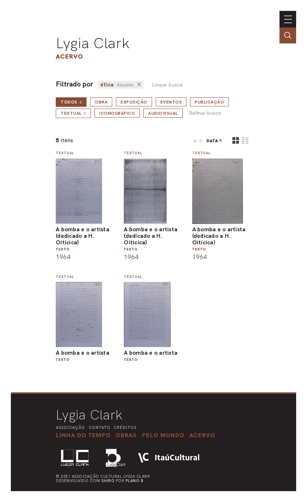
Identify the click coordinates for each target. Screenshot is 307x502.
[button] (163, 435)
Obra (101, 102)
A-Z (198, 141)
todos (71, 102)
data (212, 141)
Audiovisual (163, 113)
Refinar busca (205, 113)
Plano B (135, 480)
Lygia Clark (93, 43)
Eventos (171, 102)
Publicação (209, 102)
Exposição (134, 102)
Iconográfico (117, 113)
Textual (73, 113)
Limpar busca (167, 85)
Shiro (108, 480)
